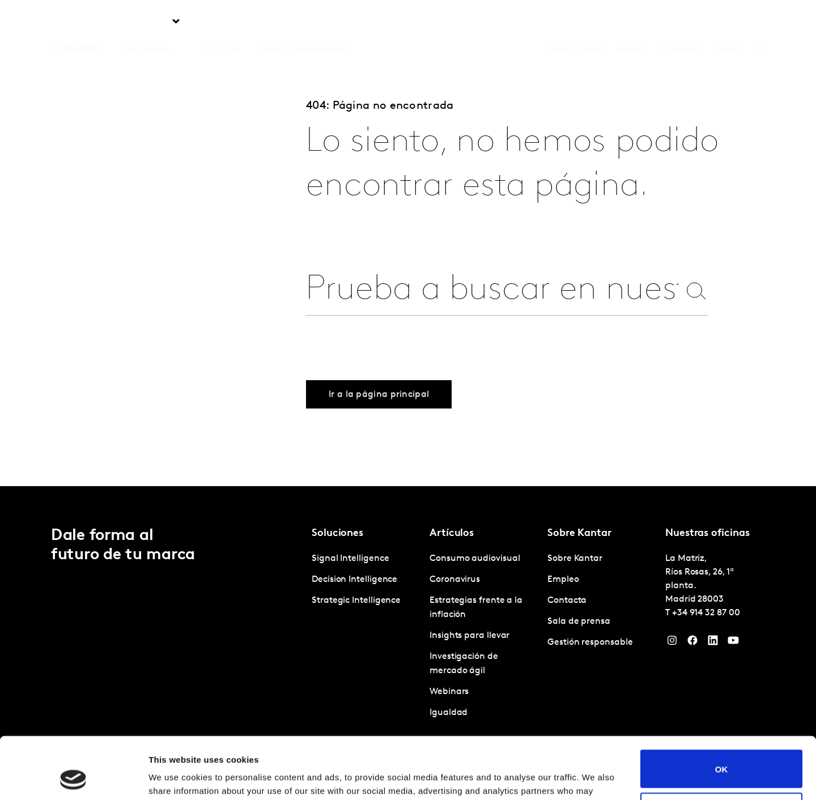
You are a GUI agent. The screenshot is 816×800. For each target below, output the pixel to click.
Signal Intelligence (350, 558)
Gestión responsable (589, 642)
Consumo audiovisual (475, 558)
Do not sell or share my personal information (722, 753)
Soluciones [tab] (147, 22)
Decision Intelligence (354, 579)
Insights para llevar (469, 635)
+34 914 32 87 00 (706, 613)
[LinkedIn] (713, 643)
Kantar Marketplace (304, 22)
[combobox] (492, 290)
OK (721, 711)
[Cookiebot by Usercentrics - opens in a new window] (73, 777)
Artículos (221, 22)
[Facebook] (692, 643)
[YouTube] (733, 643)
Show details (174, 777)
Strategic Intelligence (356, 600)
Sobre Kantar (574, 22)
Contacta (680, 22)
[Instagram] (672, 643)
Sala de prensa (578, 621)
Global (728, 22)
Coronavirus (455, 579)
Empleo (632, 22)
